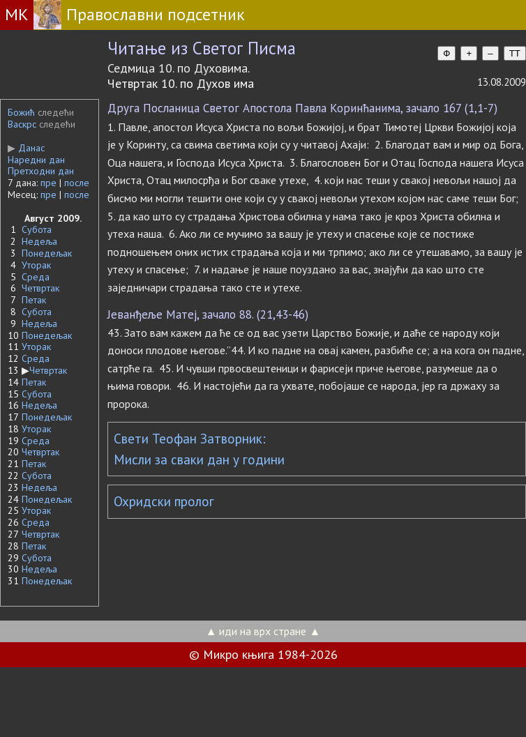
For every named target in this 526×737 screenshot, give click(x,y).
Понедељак (47, 253)
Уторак (36, 265)
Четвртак (40, 288)
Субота (37, 229)
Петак (34, 300)
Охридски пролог (164, 501)
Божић (21, 112)
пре (48, 182)
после (76, 182)
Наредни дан (36, 159)
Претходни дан (41, 171)
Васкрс (22, 124)
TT (514, 53)
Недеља (39, 241)
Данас (26, 148)
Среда (36, 277)
